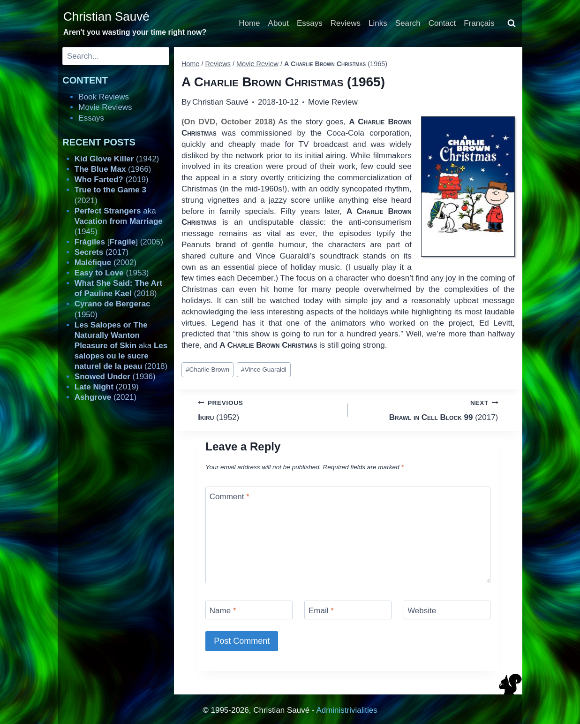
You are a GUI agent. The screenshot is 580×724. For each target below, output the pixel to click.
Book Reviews (103, 96)
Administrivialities (346, 710)
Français (479, 23)
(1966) (113, 169)
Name (223, 610)
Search (408, 23)
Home (249, 23)
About (278, 23)
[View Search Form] (511, 23)
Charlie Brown (207, 369)
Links (378, 23)
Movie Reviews (105, 107)
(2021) (105, 397)
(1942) (117, 158)
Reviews (346, 23)
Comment (229, 496)
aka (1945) (119, 221)
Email (321, 610)
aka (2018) (121, 345)
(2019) (112, 179)
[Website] (447, 610)
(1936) (115, 376)
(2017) (427, 409)
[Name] (249, 610)
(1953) (112, 272)
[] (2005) (119, 241)
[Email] (348, 610)
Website (421, 610)
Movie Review (333, 102)
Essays (310, 23)
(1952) (269, 409)
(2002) (105, 262)
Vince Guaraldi (263, 369)
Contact (442, 23)
